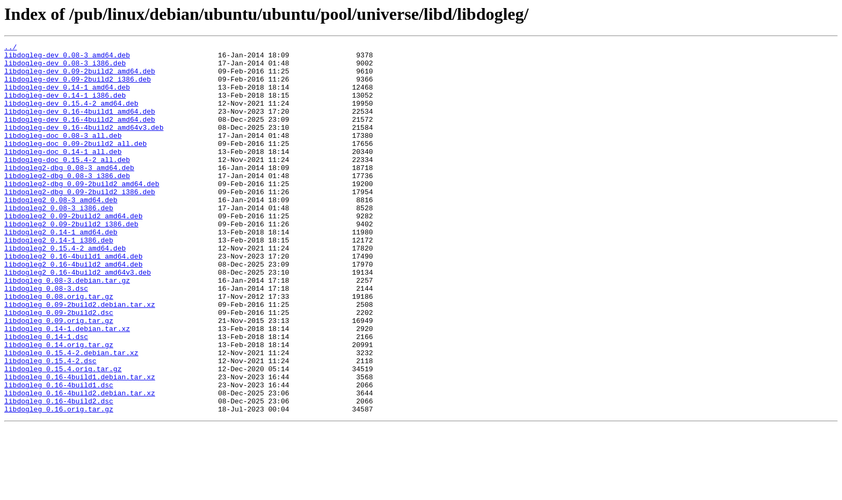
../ (10, 48)
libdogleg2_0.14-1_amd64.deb (61, 270)
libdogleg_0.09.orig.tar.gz (58, 376)
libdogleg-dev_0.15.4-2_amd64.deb (71, 116)
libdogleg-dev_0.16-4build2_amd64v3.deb (83, 145)
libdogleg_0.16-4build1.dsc (58, 454)
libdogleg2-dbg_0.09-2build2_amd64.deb (81, 212)
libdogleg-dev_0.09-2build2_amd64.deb (79, 77)
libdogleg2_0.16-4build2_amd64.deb (73, 309)
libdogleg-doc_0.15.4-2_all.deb (67, 183)
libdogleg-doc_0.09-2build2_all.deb (75, 164)
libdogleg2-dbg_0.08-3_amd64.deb (69, 193)
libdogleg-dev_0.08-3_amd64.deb (67, 58)
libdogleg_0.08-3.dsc (46, 338)
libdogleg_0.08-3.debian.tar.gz (67, 328)
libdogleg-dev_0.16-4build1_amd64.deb (79, 125)
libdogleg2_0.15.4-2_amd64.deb (65, 290)
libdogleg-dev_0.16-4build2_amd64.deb (79, 135)
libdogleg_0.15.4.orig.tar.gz (62, 434)
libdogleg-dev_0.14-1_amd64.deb (67, 96)
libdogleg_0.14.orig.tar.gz (58, 405)
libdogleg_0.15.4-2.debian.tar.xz (71, 415)
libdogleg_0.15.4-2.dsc (50, 425)
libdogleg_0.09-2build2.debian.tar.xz (79, 357)
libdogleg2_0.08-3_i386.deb (58, 241)
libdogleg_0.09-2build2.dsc (58, 367)
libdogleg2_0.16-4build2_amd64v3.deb (77, 318)
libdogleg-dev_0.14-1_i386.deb (65, 106)
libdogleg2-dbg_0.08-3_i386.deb (67, 203)
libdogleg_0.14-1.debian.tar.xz (67, 386)
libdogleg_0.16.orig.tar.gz (58, 483)
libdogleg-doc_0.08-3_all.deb (62, 154)
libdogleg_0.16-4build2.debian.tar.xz (79, 463)
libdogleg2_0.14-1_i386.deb (58, 280)
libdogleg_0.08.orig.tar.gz (58, 347)
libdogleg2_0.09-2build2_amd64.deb (73, 251)
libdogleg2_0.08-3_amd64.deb (61, 232)
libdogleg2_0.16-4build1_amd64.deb (73, 299)
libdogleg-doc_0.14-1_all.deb (62, 174)
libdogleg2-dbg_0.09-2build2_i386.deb (79, 222)
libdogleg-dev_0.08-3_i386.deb (65, 67)
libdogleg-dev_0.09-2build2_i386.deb (77, 87)
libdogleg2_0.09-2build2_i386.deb (71, 261)
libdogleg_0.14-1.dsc (46, 396)
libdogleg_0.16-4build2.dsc (58, 473)
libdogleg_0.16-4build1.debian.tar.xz (79, 444)
